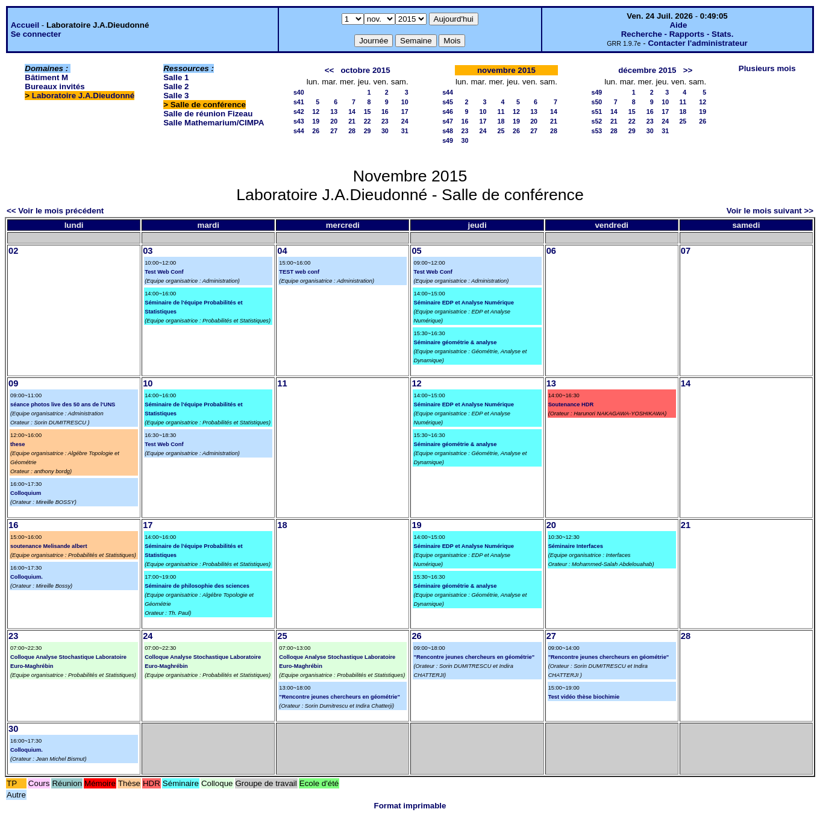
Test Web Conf (164, 272)
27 (333, 130)
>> (688, 70)
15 (367, 111)
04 (282, 251)
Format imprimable (410, 805)
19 (315, 121)
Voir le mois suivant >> (770, 210)
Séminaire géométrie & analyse (454, 342)
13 (333, 111)
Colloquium (25, 493)
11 (500, 111)
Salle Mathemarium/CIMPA (213, 122)
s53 (596, 130)
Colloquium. (26, 577)
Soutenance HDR (571, 404)
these (17, 444)
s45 (447, 101)
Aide (678, 25)
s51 (596, 111)
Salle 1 (176, 77)
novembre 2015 (506, 70)
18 (500, 121)
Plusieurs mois (767, 68)
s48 (447, 130)
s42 (298, 111)
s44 (298, 130)
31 (404, 130)
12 (315, 111)
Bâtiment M (46, 77)
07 (685, 251)
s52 (596, 121)
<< (329, 70)
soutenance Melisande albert (48, 546)
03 (147, 251)
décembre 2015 (647, 70)
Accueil (25, 25)
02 (13, 251)
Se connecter (36, 34)
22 (367, 121)
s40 (298, 92)
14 (351, 111)
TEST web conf (299, 272)
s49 (447, 140)
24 (404, 121)
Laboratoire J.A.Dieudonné (83, 95)
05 (416, 251)
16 (385, 111)
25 (500, 130)
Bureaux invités (54, 86)
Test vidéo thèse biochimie (584, 697)
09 (13, 383)
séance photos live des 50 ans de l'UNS (62, 404)
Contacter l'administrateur (697, 43)
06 (551, 251)
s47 (447, 121)
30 (385, 130)
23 (385, 121)
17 (404, 111)
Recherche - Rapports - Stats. (677, 34)
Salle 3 (176, 95)
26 (315, 130)
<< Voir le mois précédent (55, 210)
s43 (298, 121)
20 (333, 121)
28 (351, 130)
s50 (596, 101)
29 (367, 130)
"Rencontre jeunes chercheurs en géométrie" (339, 697)
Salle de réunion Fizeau (207, 113)
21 (351, 121)
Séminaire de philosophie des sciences (197, 586)
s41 (298, 101)
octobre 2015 (365, 70)
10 (404, 101)
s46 (447, 111)
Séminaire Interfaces (575, 546)
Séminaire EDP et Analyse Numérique (463, 303)
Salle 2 (176, 86)
